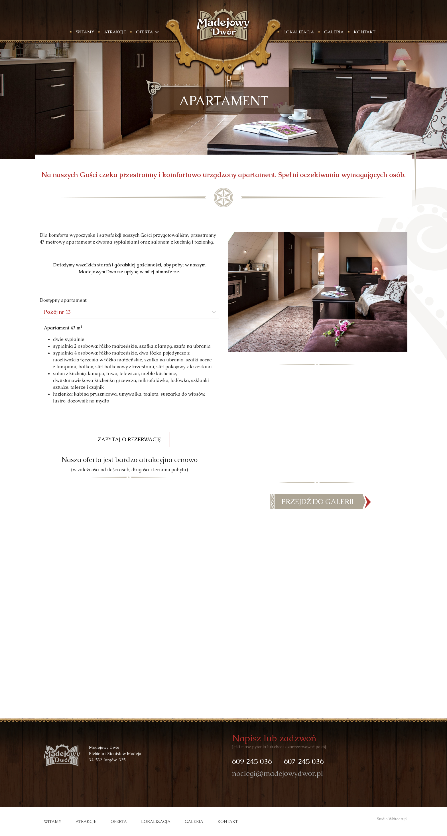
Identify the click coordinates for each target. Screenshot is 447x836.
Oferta (119, 821)
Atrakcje (115, 32)
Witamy (85, 32)
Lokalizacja (298, 32)
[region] (223, 100)
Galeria (334, 32)
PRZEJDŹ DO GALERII (317, 501)
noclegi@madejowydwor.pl (277, 773)
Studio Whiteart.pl (392, 818)
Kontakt (364, 32)
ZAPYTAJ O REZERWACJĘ (129, 439)
